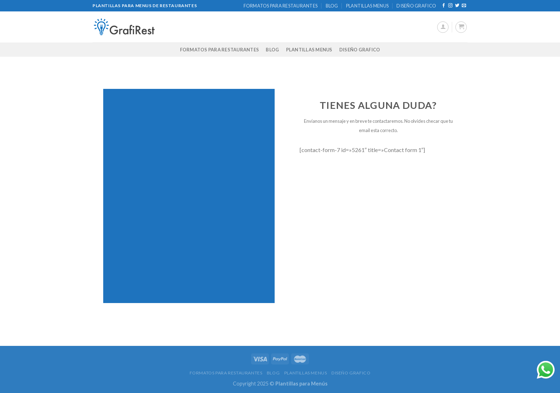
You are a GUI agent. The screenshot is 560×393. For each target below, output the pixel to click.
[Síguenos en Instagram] (450, 5)
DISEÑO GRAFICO (416, 6)
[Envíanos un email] (464, 5)
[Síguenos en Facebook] (443, 5)
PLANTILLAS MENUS (367, 6)
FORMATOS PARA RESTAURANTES (281, 6)
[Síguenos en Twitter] (457, 5)
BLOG (332, 6)
